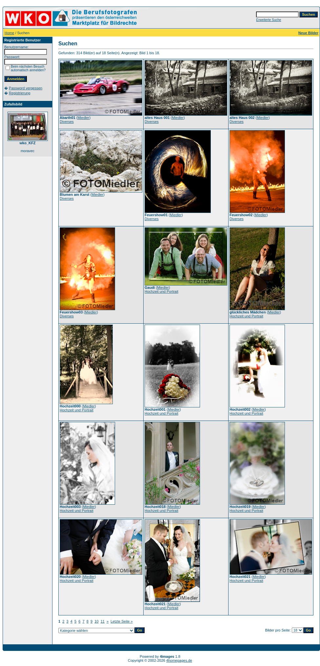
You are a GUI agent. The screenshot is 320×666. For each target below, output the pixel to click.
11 (103, 621)
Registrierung (19, 93)
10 (96, 621)
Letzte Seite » (121, 621)
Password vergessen (25, 88)
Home (9, 33)
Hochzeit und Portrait (161, 291)
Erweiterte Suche (268, 20)
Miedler (83, 118)
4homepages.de (179, 660)
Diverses (67, 122)
